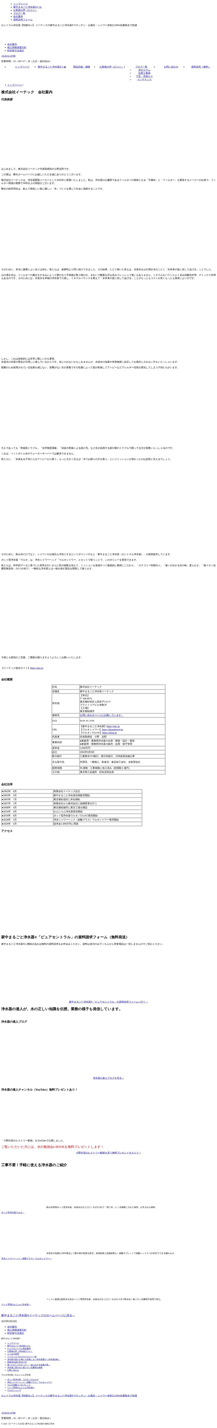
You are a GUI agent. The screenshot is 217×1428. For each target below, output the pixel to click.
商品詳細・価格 (81, 67)
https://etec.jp (36, 668)
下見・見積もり (144, 76)
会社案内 (12, 44)
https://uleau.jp (109, 733)
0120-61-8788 (8, 56)
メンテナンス (144, 79)
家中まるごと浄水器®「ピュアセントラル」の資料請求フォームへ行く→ (108, 1002)
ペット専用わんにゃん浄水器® (20, 1388)
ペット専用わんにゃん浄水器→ (16, 1305)
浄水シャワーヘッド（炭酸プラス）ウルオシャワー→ (26, 1259)
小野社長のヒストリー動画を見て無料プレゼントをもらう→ (108, 1153)
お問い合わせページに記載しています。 (101, 715)
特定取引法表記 (15, 50)
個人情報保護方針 (17, 47)
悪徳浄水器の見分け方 (17, 1362)
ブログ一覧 (141, 67)
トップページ (22, 67)
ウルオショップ (14, 1391)
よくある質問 (13, 1354)
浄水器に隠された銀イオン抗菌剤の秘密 (24, 1368)
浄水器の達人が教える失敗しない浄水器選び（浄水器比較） (33, 1360)
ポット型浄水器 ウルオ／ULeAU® (23, 1380)
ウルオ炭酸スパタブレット (19, 1385)
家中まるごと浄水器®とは (52, 67)
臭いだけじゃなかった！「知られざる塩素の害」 (28, 1365)
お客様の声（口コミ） (111, 67)
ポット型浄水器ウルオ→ (12, 1213)
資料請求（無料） (201, 67)
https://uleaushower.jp (112, 730)
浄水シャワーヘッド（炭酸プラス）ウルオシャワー (29, 1383)
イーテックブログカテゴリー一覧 (22, 1357)
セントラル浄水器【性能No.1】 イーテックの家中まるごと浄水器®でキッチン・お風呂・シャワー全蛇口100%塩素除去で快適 (69, 1396)
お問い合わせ (171, 67)
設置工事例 (144, 73)
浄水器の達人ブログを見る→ (108, 1078)
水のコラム (144, 70)
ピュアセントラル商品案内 (19, 1349)
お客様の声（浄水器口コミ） (20, 1352)
